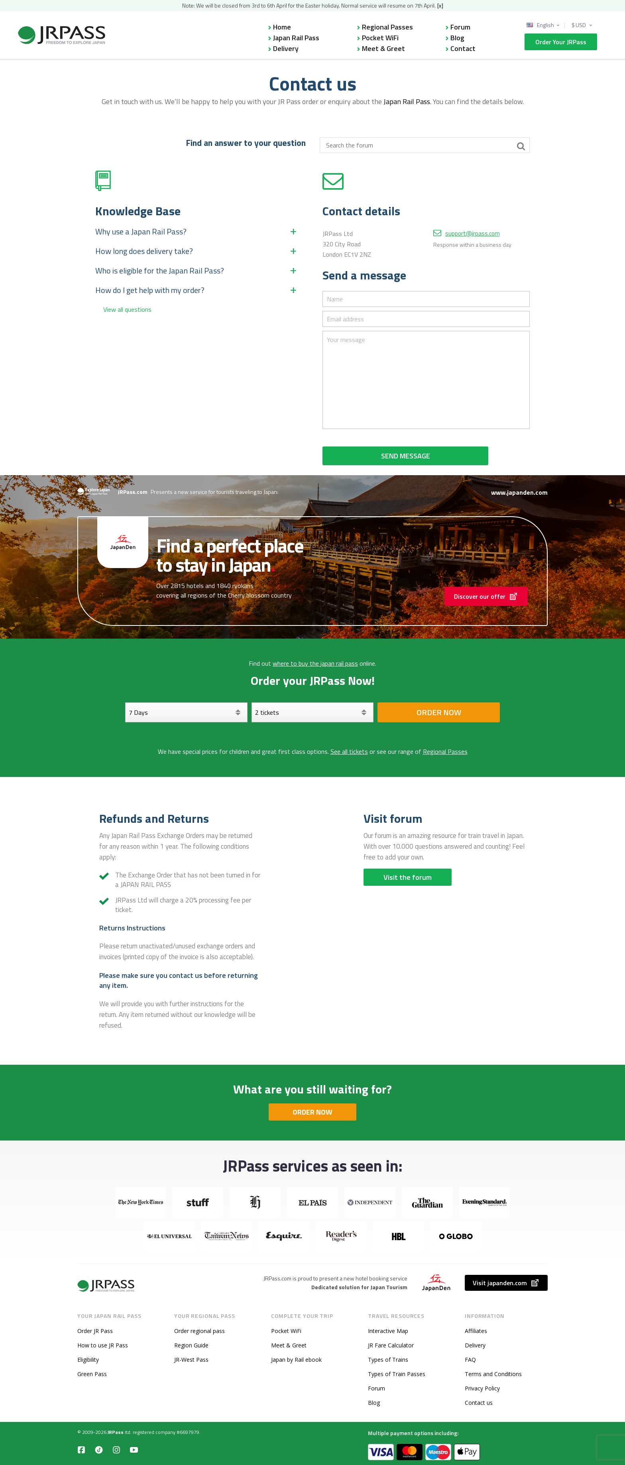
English (545, 25)
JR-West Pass (191, 1359)
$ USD (579, 25)
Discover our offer (486, 596)
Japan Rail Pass (296, 37)
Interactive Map (388, 1331)
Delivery (286, 48)
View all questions (127, 309)
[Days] (186, 712)
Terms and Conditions (493, 1374)
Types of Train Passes (396, 1374)
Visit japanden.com (506, 1283)
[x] (440, 5)
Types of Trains (388, 1359)
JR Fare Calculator (391, 1345)
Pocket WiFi (380, 37)
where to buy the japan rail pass (315, 663)
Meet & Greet (383, 48)
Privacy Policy (482, 1388)
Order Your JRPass (560, 42)
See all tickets (349, 751)
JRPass (116, 1432)
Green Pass (92, 1374)
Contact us (479, 1402)
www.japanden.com (519, 492)
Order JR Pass (95, 1331)
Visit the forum (407, 877)
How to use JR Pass (102, 1345)
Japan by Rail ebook (296, 1359)
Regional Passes (387, 27)
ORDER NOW (312, 1112)
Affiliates (476, 1331)
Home (282, 27)
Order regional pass (199, 1331)
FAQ (470, 1359)
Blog (457, 37)
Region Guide (191, 1345)
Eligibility (88, 1359)
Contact (463, 48)
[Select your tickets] (313, 712)
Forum (460, 27)
